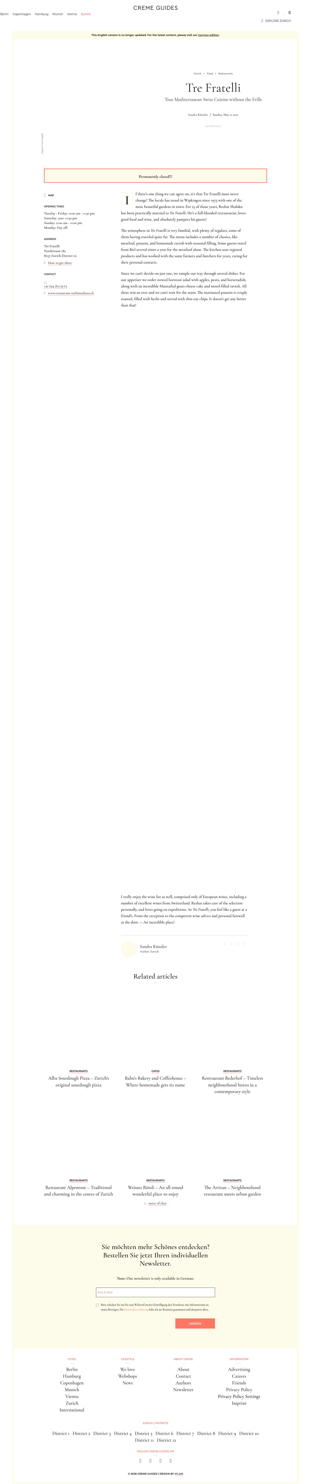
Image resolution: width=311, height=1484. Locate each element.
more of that (158, 1203)
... (45, 281)
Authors (183, 1383)
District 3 (102, 1433)
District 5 (143, 1433)
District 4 (123, 1433)
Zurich (106, 21)
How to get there (60, 263)
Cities (25, 12)
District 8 (206, 1433)
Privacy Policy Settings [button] (239, 1396)
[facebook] (140, 1462)
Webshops (127, 1376)
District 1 (60, 1433)
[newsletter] (170, 1462)
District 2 (81, 1433)
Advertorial (213, 126)
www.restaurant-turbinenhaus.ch (71, 293)
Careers (239, 1376)
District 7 (185, 1433)
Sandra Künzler (198, 115)
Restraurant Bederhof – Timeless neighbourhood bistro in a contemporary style (232, 1084)
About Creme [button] (183, 1359)
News (128, 1383)
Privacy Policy (239, 1390)
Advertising (239, 1369)
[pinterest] (160, 1462)
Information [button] (239, 1359)
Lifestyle (127, 1359)
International (72, 1410)
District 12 (166, 1440)
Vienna (92, 21)
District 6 (164, 1433)
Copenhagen (42, 21)
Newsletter (183, 1390)
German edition (208, 35)
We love (127, 1369)
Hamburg (61, 21)
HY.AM (179, 1473)
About (183, 1369)
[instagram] (150, 1462)
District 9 (227, 1433)
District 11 (144, 1440)
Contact (183, 1376)
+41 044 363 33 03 (55, 286)
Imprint (239, 1403)
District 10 (249, 1433)
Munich (77, 21)
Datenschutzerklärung (136, 1309)
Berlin (24, 21)
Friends (239, 1383)
